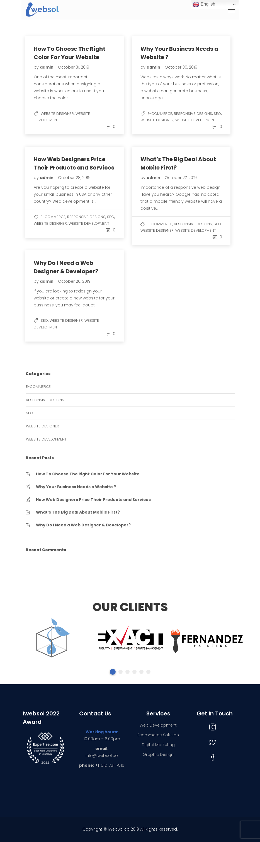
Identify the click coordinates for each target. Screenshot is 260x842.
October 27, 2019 (181, 177)
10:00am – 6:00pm (102, 739)
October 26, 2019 (74, 281)
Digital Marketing (158, 744)
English (204, 4)
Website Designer (57, 113)
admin (47, 67)
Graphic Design (158, 754)
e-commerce (159, 113)
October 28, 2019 (74, 177)
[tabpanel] (52, 639)
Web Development (158, 725)
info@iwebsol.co (102, 755)
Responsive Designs (193, 113)
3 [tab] (127, 672)
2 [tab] (120, 672)
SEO (217, 113)
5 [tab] (141, 672)
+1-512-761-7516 (109, 765)
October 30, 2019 (181, 67)
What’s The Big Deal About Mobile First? (78, 512)
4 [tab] (134, 672)
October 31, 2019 (73, 67)
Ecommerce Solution (158, 735)
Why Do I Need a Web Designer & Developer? (83, 525)
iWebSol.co (119, 829)
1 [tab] (113, 672)
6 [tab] (148, 672)
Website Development (195, 120)
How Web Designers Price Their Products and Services (93, 499)
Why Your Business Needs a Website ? (76, 487)
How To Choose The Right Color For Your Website (88, 474)
